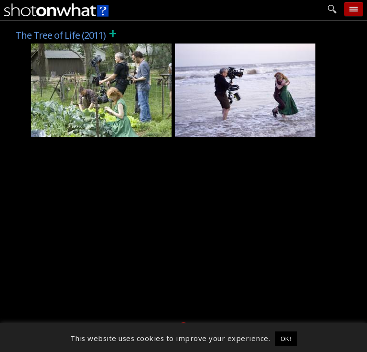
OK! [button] (286, 338)
